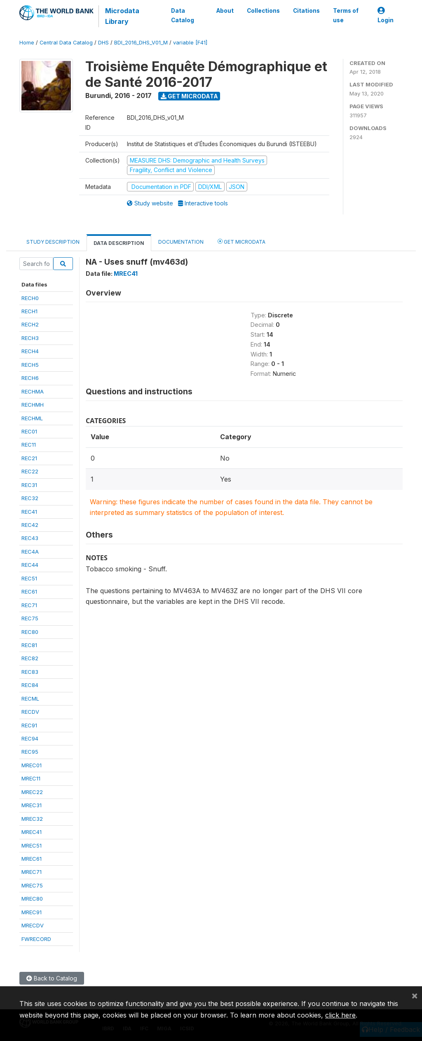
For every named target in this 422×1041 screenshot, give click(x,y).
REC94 (29, 738)
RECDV (30, 711)
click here (340, 1015)
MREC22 (32, 792)
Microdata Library (122, 16)
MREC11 (30, 778)
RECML (30, 698)
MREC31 (31, 805)
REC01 (29, 431)
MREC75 (32, 885)
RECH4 (30, 351)
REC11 (28, 444)
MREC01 (31, 765)
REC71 (29, 605)
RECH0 (30, 298)
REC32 (29, 498)
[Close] (414, 995)
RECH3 (30, 338)
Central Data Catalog (66, 43)
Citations (306, 10)
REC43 (29, 538)
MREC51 (31, 845)
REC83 (29, 671)
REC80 (29, 632)
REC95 (29, 751)
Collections (263, 10)
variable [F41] (190, 43)
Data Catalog (182, 15)
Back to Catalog (51, 978)
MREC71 (31, 872)
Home (26, 43)
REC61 (29, 591)
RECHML (32, 418)
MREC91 (31, 912)
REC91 (29, 725)
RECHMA (32, 391)
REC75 (29, 618)
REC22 (29, 471)
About (225, 10)
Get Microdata (189, 96)
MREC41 (31, 832)
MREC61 (31, 858)
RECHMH (32, 404)
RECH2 (30, 324)
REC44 (29, 564)
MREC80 (32, 898)
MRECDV (32, 925)
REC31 (29, 485)
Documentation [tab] (181, 242)
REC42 (29, 525)
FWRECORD (36, 939)
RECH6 (30, 378)
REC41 (29, 511)
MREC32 (32, 818)
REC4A (30, 551)
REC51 (29, 578)
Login (385, 15)
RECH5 (30, 364)
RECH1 (29, 311)
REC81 (29, 645)
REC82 (29, 658)
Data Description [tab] (119, 243)
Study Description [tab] (53, 242)
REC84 (29, 685)
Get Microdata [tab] (241, 241)
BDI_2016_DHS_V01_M (141, 43)
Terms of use (346, 15)
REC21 (29, 458)
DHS (103, 43)
